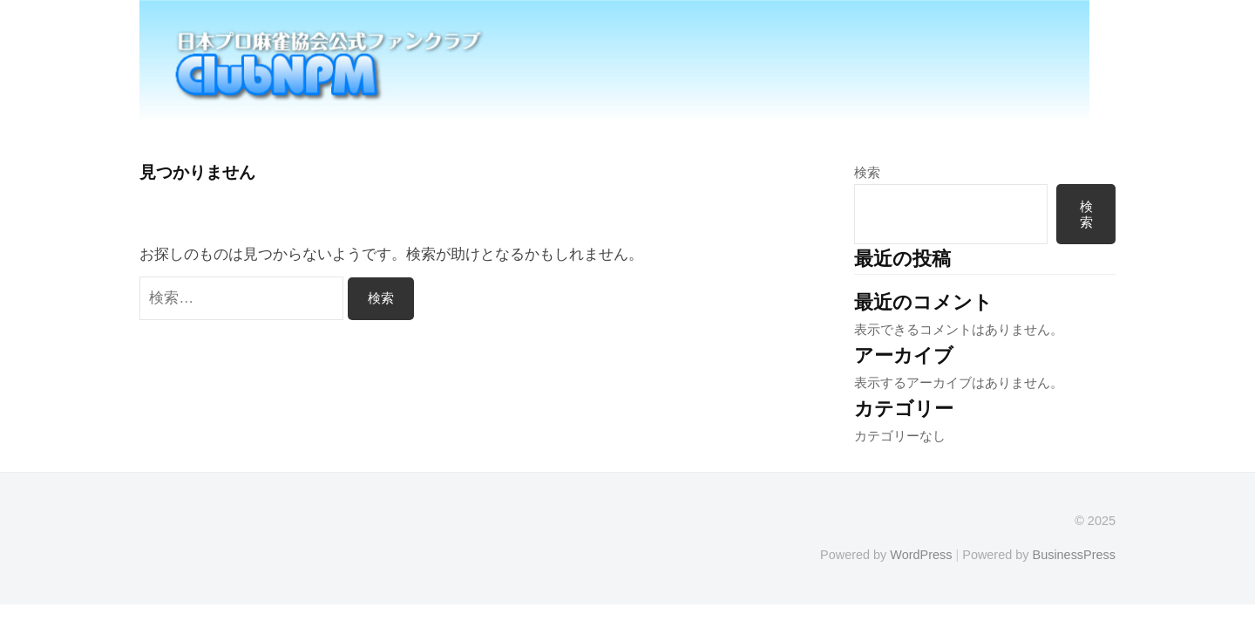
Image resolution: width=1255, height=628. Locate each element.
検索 (867, 172)
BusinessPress (1074, 555)
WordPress (921, 555)
